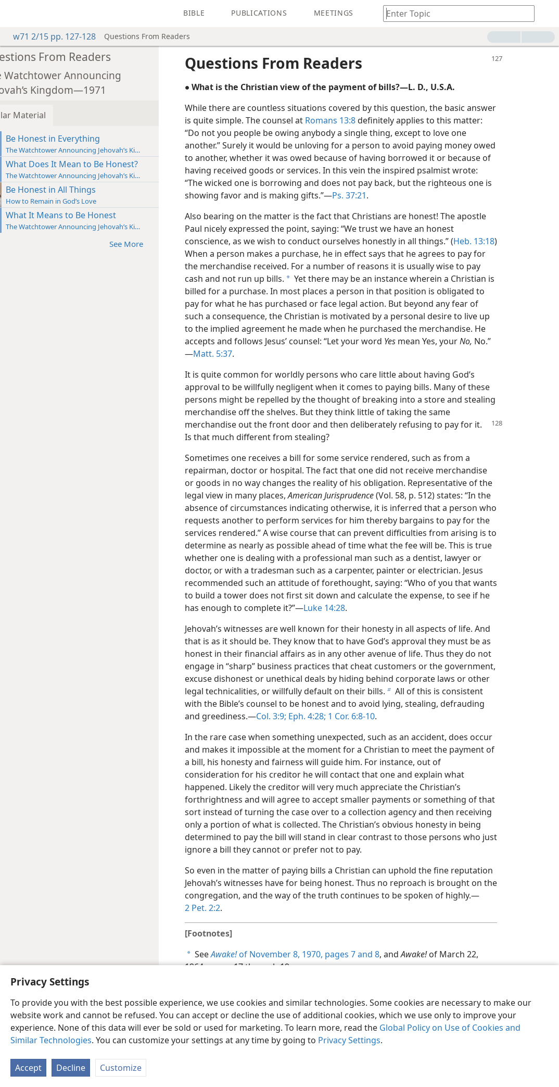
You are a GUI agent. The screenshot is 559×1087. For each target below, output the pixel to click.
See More (155, 243)
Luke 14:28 (348, 608)
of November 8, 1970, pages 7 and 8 (318, 954)
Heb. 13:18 (497, 241)
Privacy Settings (349, 1040)
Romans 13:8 (353, 120)
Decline (70, 1067)
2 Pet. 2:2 (226, 908)
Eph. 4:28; (329, 716)
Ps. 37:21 (372, 195)
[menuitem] (15, 13)
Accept (28, 1067)
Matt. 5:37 (236, 353)
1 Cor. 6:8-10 (373, 716)
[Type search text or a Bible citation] (454, 13)
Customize (121, 1067)
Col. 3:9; (295, 716)
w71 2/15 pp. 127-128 (49, 36)
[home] (15, 13)
